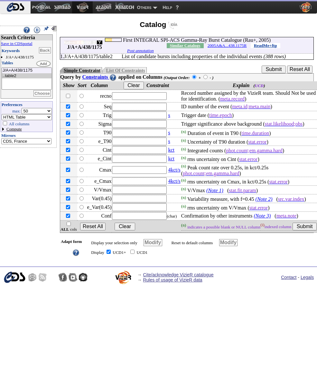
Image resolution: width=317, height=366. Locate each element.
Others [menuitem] (144, 7)
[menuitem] (15, 7)
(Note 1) (214, 190)
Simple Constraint (82, 70)
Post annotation (140, 50)
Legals (307, 277)
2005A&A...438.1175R (227, 45)
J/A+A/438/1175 (26, 70)
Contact (288, 277)
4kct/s (174, 170)
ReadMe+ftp (265, 45)
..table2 (26, 76)
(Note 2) (264, 199)
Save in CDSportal (17, 43)
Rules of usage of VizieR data (172, 279)
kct (171, 150)
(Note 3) (262, 216)
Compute (14, 129)
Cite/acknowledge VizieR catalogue (178, 274)
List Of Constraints (125, 70)
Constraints (99, 77)
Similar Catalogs (185, 45)
